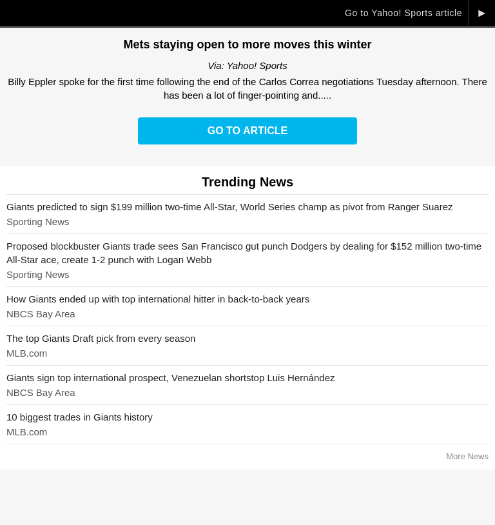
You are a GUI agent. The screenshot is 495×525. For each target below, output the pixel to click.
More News (467, 456)
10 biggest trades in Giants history (79, 416)
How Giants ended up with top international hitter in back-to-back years (157, 298)
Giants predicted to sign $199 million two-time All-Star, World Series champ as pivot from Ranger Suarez (229, 206)
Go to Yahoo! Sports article (403, 13)
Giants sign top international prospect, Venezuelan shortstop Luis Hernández (170, 377)
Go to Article (247, 130)
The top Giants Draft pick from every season (100, 338)
